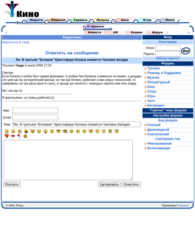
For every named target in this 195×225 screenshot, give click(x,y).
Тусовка (156, 68)
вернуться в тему (14, 42)
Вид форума (171, 120)
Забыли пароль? (171, 58)
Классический (161, 134)
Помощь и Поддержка (167, 73)
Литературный (161, 82)
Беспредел (159, 105)
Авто (154, 101)
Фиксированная (162, 143)
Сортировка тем (171, 139)
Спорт (155, 91)
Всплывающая (162, 148)
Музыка (156, 77)
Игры (154, 96)
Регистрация (172, 41)
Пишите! (183, 214)
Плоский (157, 125)
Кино (80, 37)
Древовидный (161, 129)
